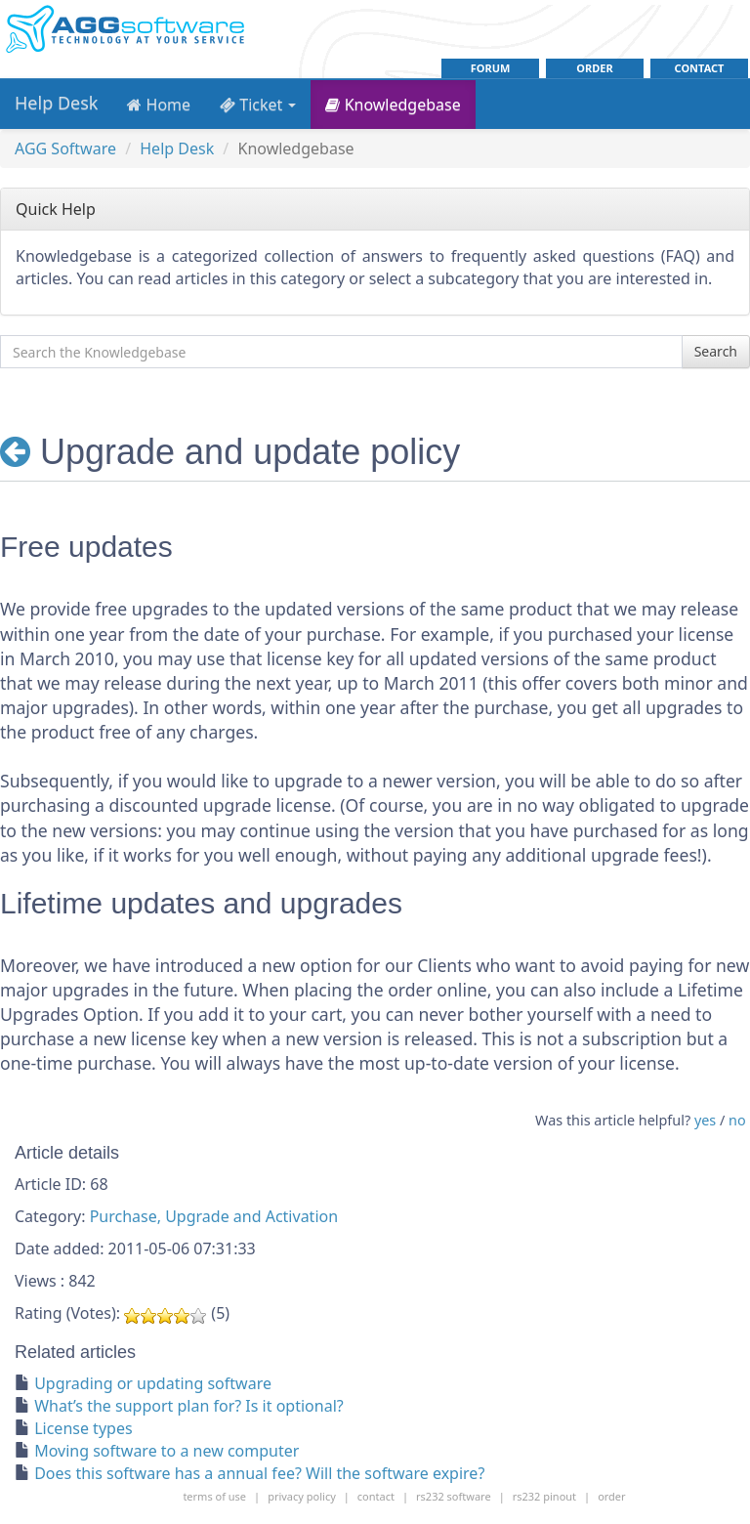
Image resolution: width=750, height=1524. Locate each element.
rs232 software (453, 1496)
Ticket (258, 104)
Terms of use (214, 1496)
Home (158, 104)
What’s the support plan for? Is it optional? (189, 1406)
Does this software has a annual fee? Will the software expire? (259, 1473)
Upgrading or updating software (152, 1383)
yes (705, 1120)
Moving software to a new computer (166, 1450)
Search (715, 351)
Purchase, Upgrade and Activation (214, 1216)
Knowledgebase (392, 104)
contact (700, 68)
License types (83, 1428)
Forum (491, 68)
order (594, 68)
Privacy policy (302, 1496)
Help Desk (56, 102)
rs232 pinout (544, 1496)
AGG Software (65, 148)
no (737, 1120)
